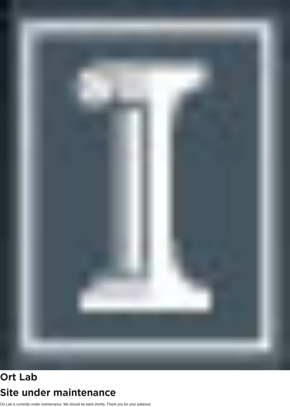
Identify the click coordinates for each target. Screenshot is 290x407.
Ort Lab (18, 377)
